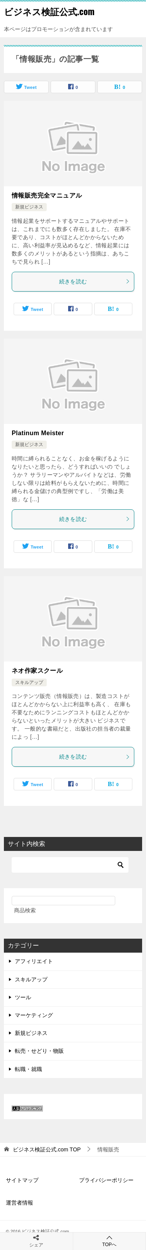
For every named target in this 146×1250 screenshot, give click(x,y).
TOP (47, 1149)
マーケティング (34, 1015)
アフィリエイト (34, 961)
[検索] (70, 865)
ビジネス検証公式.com (49, 11)
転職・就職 (28, 1069)
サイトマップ (22, 1180)
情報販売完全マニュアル (47, 195)
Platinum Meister (38, 433)
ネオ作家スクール (37, 670)
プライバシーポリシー (106, 1180)
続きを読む (94, 281)
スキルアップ (29, 682)
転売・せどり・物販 (39, 1051)
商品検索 (25, 910)
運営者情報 (19, 1203)
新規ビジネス (29, 207)
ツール (23, 997)
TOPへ (109, 1240)
